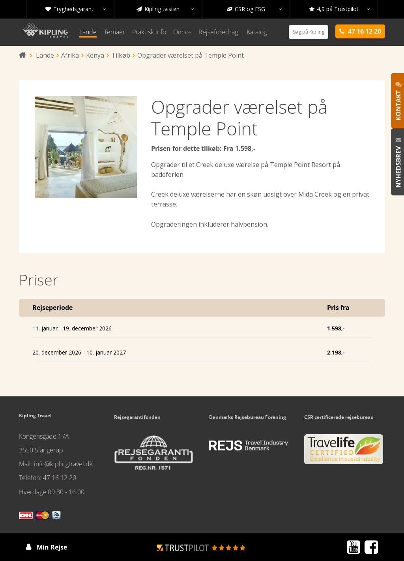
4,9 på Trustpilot (339, 9)
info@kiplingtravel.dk (63, 464)
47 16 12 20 (59, 477)
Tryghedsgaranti (75, 9)
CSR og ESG (254, 9)
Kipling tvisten (165, 9)
